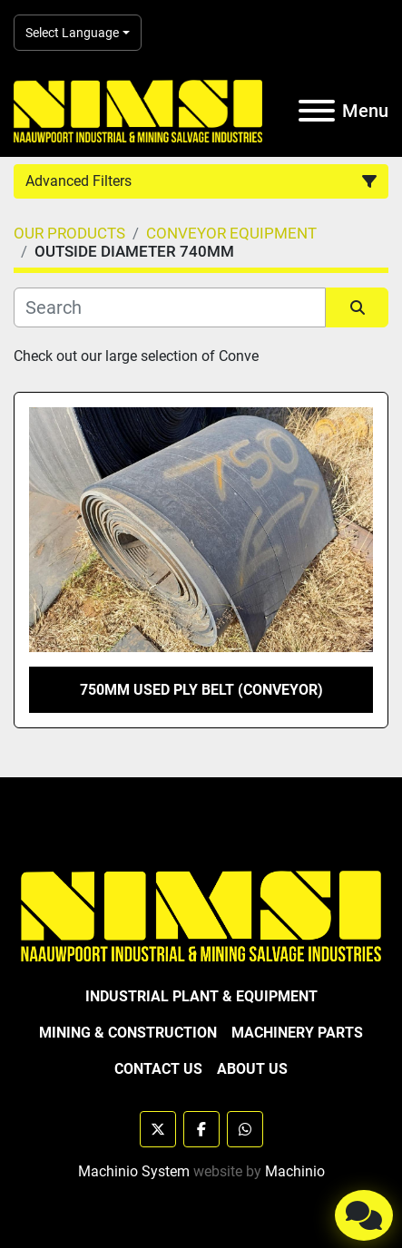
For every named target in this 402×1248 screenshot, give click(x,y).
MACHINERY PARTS (297, 1032)
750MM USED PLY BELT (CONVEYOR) (201, 689)
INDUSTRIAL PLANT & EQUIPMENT (201, 996)
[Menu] (317, 111)
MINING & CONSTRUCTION (128, 1032)
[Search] (170, 307)
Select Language (72, 32)
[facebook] (201, 1129)
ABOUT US (252, 1068)
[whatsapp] (245, 1129)
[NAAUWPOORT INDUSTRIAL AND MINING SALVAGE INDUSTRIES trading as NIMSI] (201, 914)
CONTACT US (158, 1068)
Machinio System (134, 1171)
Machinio (295, 1171)
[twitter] (158, 1129)
